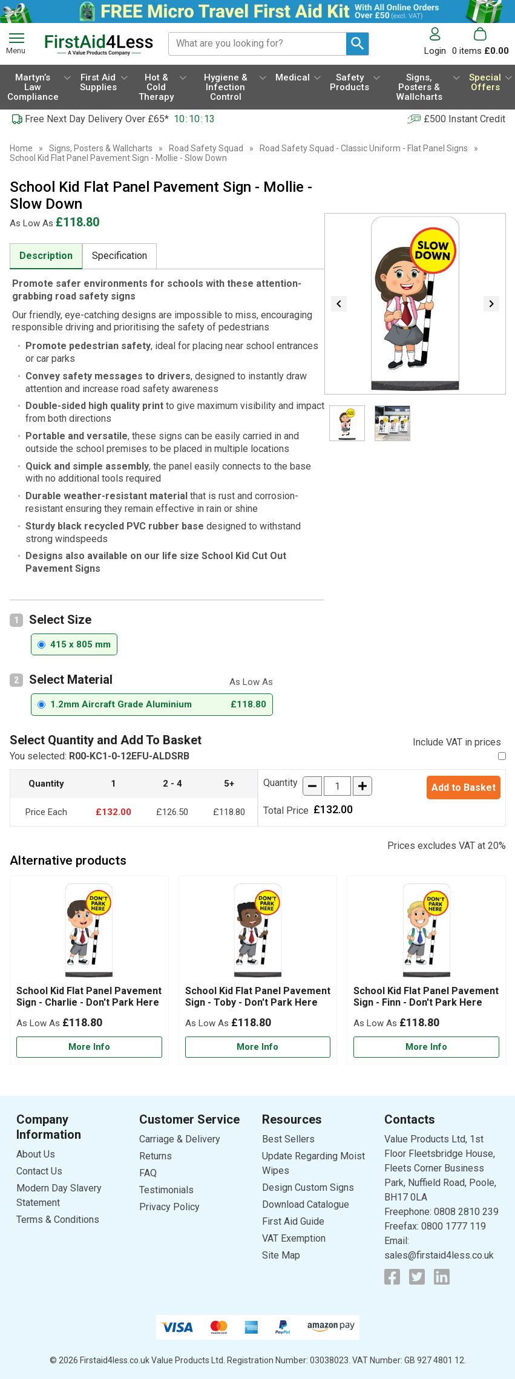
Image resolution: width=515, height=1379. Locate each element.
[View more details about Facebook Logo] (392, 1277)
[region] (89, 933)
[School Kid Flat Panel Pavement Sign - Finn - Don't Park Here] (426, 970)
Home (21, 148)
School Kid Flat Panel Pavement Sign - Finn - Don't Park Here (426, 996)
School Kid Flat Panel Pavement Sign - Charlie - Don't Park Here (89, 996)
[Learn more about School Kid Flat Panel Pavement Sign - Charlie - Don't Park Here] (89, 1047)
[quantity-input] (337, 786)
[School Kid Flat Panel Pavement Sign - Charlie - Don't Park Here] (89, 970)
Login (435, 50)
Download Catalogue (305, 1204)
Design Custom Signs (308, 1187)
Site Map (281, 1255)
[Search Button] (357, 44)
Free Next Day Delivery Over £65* (97, 119)
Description (46, 255)
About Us (35, 1154)
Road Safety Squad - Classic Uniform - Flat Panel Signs (364, 148)
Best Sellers (288, 1139)
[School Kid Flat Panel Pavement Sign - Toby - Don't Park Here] (258, 970)
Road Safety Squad (206, 148)
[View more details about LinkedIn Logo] (442, 1277)
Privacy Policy (169, 1207)
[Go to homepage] (99, 45)
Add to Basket (463, 787)
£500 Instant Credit (464, 119)
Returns (155, 1156)
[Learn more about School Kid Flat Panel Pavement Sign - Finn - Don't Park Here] (426, 1047)
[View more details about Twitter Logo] (417, 1277)
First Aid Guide (293, 1221)
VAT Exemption (294, 1238)
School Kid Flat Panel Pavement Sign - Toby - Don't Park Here (257, 996)
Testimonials (166, 1190)
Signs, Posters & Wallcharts (101, 148)
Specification (119, 255)
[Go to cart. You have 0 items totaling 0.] (480, 41)
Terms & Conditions (57, 1219)
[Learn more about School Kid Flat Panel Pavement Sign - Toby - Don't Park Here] (258, 1047)
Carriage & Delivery (179, 1139)
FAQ (148, 1173)
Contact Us (39, 1171)
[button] (438, 41)
